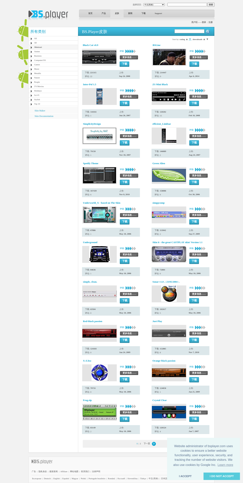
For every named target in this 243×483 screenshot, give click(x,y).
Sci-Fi (36, 95)
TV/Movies (39, 86)
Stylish (37, 99)
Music (36, 69)
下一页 (147, 443)
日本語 (164, 478)
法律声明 (96, 471)
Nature (37, 77)
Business (38, 56)
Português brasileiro (97, 478)
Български (36, 478)
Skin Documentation (44, 116)
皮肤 (117, 13)
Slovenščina (132, 478)
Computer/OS (40, 60)
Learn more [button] (225, 464)
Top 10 (37, 104)
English (56, 478)
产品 (104, 13)
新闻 (130, 13)
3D (35, 43)
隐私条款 (43, 471)
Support (158, 13)
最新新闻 (53, 471)
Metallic (37, 73)
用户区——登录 (198, 22)
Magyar (75, 478)
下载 (143, 13)
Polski (83, 478)
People (37, 82)
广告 (34, 471)
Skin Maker (40, 110)
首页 (90, 13)
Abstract (38, 47)
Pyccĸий (121, 478)
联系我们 (85, 471)
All (35, 38)
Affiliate (63, 471)
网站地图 (74, 471)
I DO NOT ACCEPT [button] (222, 476)
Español (65, 478)
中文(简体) (153, 478)
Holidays (38, 91)
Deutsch (47, 478)
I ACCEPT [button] (185, 476)
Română (111, 478)
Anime (37, 51)
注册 (210, 22)
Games (37, 64)
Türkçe (143, 478)
